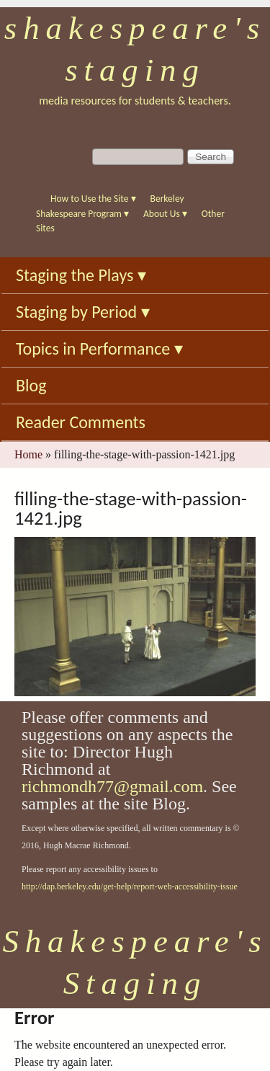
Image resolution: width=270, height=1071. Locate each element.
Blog (31, 385)
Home (28, 454)
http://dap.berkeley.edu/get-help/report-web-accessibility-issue (130, 886)
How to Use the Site (93, 198)
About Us (165, 214)
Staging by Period (83, 311)
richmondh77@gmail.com (112, 786)
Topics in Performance (99, 348)
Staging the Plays (81, 275)
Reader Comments (80, 422)
